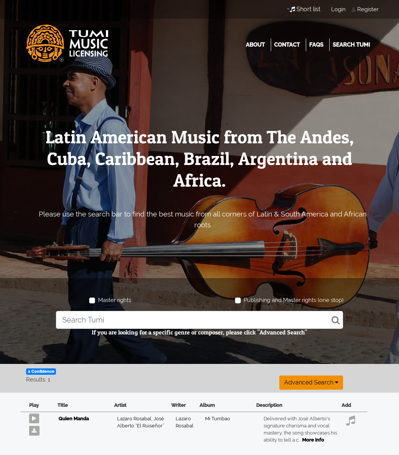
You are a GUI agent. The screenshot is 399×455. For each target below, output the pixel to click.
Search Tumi (351, 44)
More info (313, 440)
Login (338, 9)
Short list (305, 9)
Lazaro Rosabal (135, 418)
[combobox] (199, 320)
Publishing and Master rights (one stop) (293, 300)
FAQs (316, 44)
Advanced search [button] (311, 382)
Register (367, 9)
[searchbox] (199, 320)
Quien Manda (74, 418)
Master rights (114, 300)
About (255, 44)
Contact (287, 44)
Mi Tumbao (217, 418)
